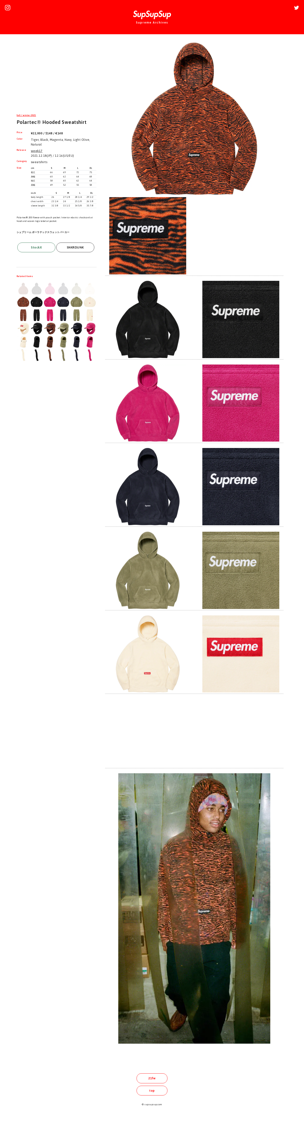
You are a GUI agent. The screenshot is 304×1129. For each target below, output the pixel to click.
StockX (36, 247)
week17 (37, 151)
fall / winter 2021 (26, 115)
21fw (152, 1078)
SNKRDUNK (75, 247)
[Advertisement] (56, 74)
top (152, 1090)
